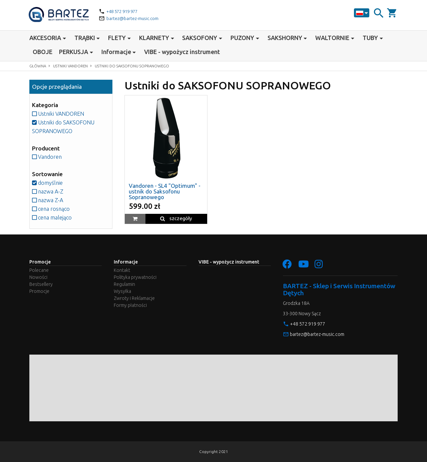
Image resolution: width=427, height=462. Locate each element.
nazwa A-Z (48, 191)
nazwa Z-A (48, 200)
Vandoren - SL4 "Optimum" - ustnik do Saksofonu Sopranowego (164, 191)
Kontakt (122, 270)
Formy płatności (130, 305)
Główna (38, 66)
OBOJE (42, 51)
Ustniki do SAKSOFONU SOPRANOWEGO (138, 66)
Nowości (38, 277)
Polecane (39, 270)
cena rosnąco (52, 208)
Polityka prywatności (135, 277)
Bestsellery (41, 284)
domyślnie (47, 182)
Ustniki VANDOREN (73, 66)
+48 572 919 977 (124, 11)
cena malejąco (52, 217)
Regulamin (124, 284)
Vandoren (47, 156)
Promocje (39, 291)
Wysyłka (122, 291)
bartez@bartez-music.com (133, 18)
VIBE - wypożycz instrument (182, 51)
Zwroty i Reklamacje (134, 298)
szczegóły (176, 218)
